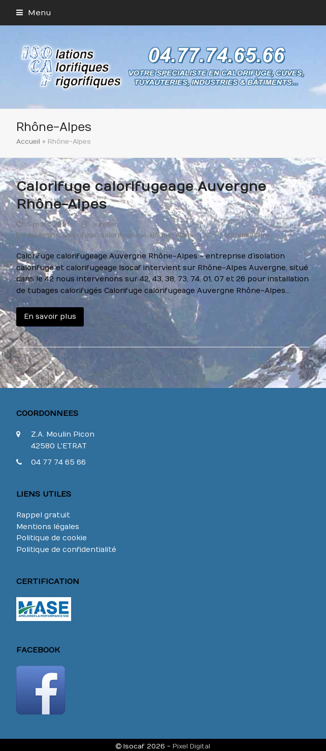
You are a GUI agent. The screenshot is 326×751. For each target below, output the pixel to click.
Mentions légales (47, 527)
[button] (33, 12)
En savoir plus (50, 316)
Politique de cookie (51, 538)
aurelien (105, 224)
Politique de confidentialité (66, 549)
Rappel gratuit (43, 515)
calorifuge (80, 235)
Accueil (28, 141)
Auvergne (43, 235)
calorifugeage (124, 235)
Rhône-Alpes (171, 235)
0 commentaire (243, 235)
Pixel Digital (191, 746)
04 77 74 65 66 (58, 462)
